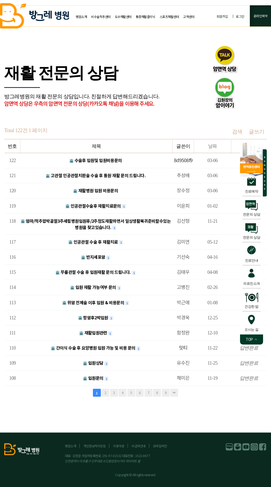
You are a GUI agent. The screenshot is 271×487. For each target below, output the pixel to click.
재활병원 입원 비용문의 (95, 190)
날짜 (212, 145)
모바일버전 (160, 446)
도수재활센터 (123, 16)
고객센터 (188, 16)
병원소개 (81, 16)
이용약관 (118, 446)
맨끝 (174, 393)
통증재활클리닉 (145, 16)
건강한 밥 (252, 307)
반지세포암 (93, 257)
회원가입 (222, 16)
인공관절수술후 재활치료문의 (93, 206)
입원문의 (93, 378)
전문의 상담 (251, 214)
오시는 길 (252, 330)
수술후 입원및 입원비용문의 (95, 160)
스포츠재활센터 (169, 16)
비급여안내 (139, 446)
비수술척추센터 (101, 16)
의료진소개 (251, 283)
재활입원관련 (93, 332)
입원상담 (93, 363)
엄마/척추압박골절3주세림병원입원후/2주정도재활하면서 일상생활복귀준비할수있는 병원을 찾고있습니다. (96, 224)
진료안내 (251, 260)
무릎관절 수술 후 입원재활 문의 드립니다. (94, 272)
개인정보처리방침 (94, 446)
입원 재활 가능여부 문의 (93, 287)
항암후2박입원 (93, 317)
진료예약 (251, 191)
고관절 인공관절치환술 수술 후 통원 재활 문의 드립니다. (96, 175)
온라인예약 (261, 16)
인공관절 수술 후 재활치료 (93, 242)
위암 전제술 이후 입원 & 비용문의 (93, 302)
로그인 (240, 16)
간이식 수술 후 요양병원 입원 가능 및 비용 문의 (93, 348)
